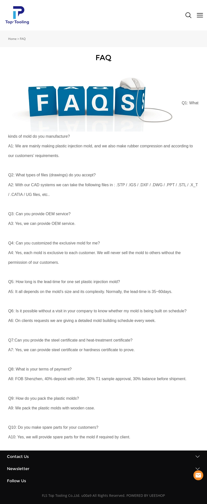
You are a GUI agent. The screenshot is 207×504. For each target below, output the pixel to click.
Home (12, 39)
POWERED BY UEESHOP (145, 495)
